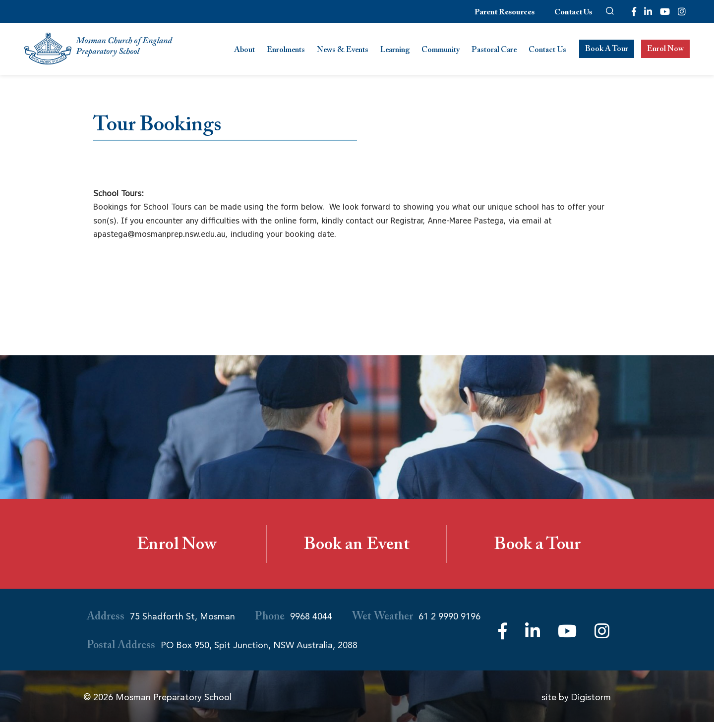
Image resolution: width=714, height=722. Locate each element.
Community (440, 51)
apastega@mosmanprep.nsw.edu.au (159, 234)
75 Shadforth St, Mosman (182, 616)
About (244, 51)
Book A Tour (606, 49)
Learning (395, 51)
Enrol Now (665, 49)
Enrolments (286, 51)
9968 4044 (311, 616)
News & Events (342, 51)
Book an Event (356, 546)
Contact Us (573, 13)
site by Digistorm (576, 697)
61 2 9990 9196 (449, 616)
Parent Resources (505, 13)
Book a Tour (537, 546)
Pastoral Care (494, 51)
